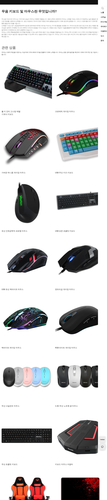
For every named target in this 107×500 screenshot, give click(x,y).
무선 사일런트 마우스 (10, 406)
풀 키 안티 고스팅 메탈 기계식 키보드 (11, 112)
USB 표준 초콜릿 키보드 (65, 231)
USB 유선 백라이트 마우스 (12, 289)
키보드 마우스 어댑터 (64, 464)
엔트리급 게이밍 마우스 (65, 289)
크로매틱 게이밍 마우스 (65, 111)
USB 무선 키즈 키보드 (64, 173)
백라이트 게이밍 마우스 (11, 348)
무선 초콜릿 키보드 (10, 464)
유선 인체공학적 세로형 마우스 (14, 231)
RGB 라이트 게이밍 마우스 (66, 348)
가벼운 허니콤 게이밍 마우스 (13, 173)
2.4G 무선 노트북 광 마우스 (66, 406)
